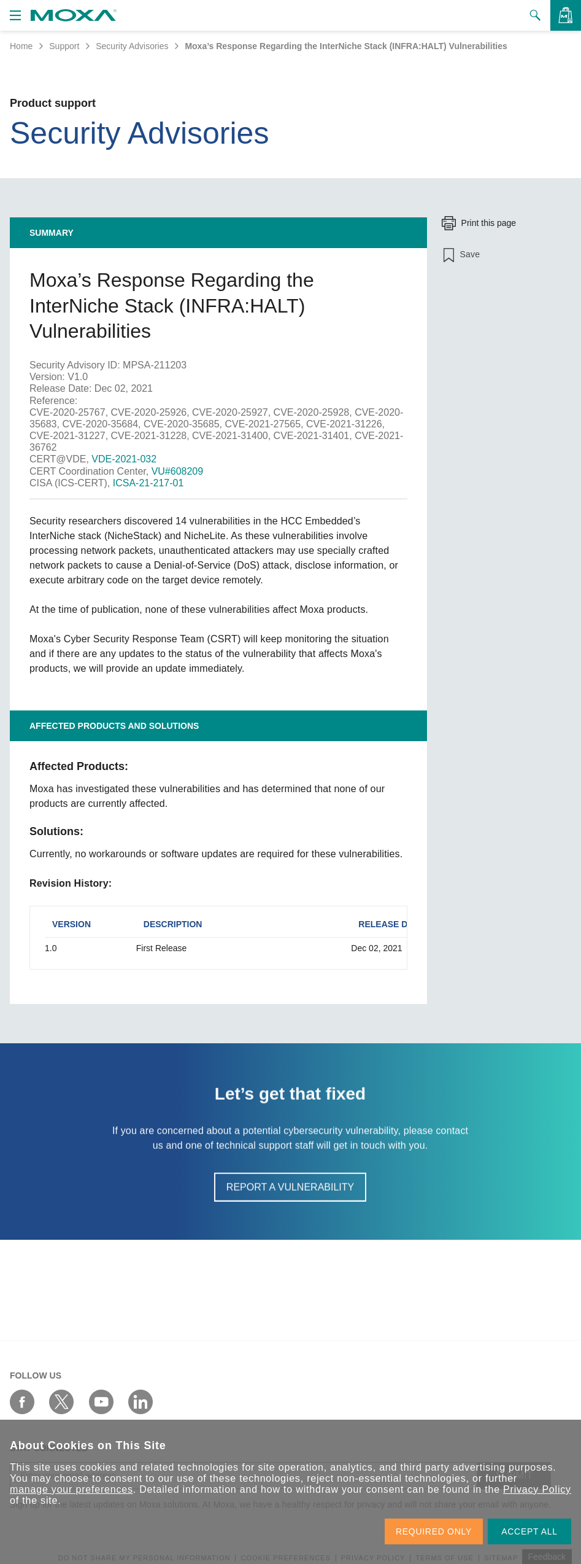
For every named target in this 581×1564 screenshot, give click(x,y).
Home (21, 46)
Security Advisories (132, 46)
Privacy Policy (537, 1489)
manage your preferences (71, 1489)
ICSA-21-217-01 (148, 483)
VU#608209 (178, 471)
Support (64, 46)
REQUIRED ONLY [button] (434, 1531)
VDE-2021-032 (123, 459)
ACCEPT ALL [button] (529, 1531)
